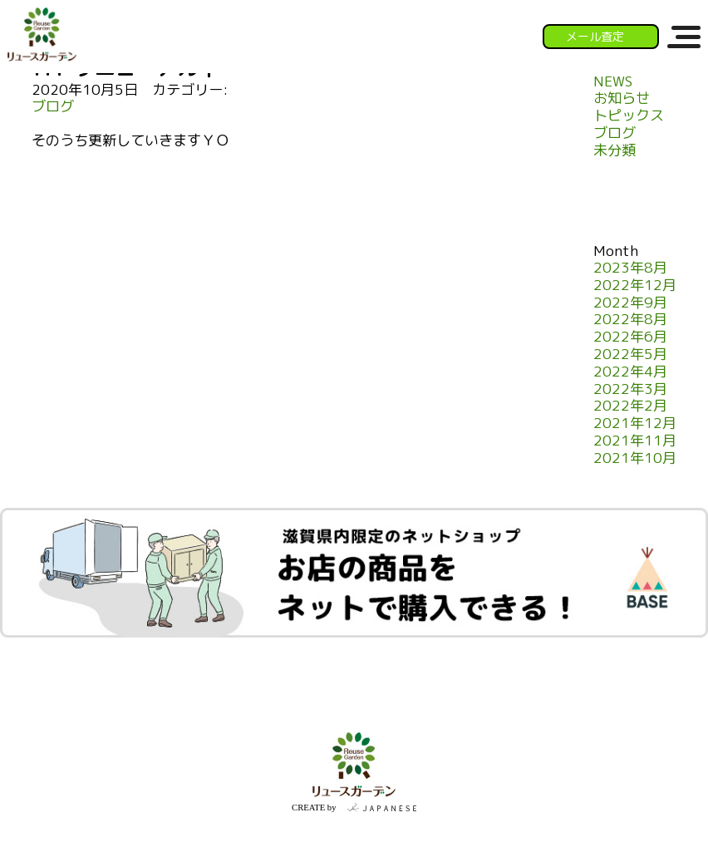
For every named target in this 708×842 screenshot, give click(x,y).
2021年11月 (634, 441)
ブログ (53, 107)
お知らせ (621, 98)
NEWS (612, 82)
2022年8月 (630, 319)
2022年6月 (630, 337)
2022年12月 (634, 285)
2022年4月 (630, 372)
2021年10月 (634, 458)
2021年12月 (634, 423)
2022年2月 (630, 406)
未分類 (614, 151)
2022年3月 (630, 389)
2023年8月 (630, 268)
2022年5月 (630, 354)
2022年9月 (630, 303)
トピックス (628, 116)
